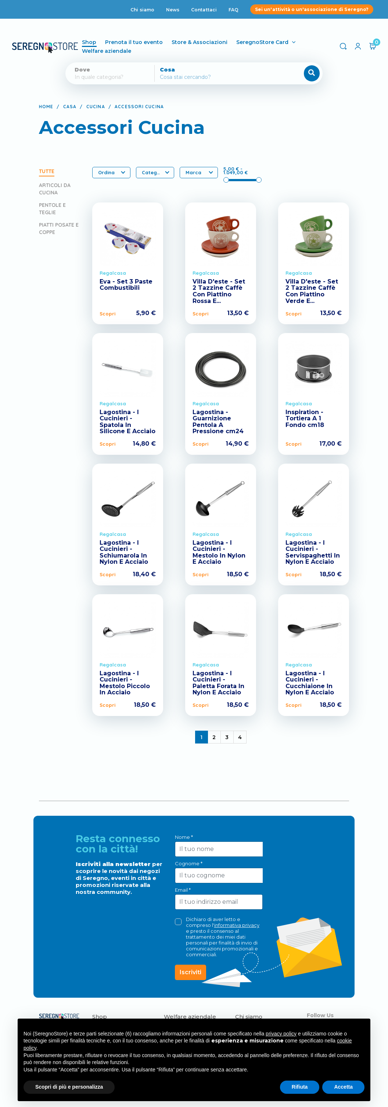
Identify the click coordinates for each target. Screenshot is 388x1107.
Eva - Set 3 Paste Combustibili (126, 285)
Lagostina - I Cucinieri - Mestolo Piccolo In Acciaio (125, 683)
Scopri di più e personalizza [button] (69, 1087)
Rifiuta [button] (300, 1087)
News (172, 9)
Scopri (107, 314)
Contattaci (204, 9)
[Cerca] (214, 77)
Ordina (111, 172)
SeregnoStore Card (272, 42)
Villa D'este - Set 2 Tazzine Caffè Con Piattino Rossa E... (219, 291)
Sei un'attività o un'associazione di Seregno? (312, 9)
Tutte (46, 171)
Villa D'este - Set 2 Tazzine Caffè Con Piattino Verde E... (311, 291)
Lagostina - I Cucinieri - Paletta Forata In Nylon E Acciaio (218, 683)
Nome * (184, 837)
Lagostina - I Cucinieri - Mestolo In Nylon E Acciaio (219, 552)
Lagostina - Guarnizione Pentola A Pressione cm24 (218, 422)
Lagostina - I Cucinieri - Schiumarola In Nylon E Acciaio (124, 552)
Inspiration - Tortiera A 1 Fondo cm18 (304, 418)
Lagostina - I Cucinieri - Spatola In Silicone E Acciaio (127, 422)
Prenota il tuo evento (144, 42)
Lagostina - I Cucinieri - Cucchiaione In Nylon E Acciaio (309, 683)
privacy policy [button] (281, 1034)
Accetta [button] (343, 1087)
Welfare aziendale (116, 51)
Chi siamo (142, 9)
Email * (183, 890)
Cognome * (188, 863)
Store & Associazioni (209, 42)
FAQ (233, 9)
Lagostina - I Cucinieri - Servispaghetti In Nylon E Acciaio (312, 552)
